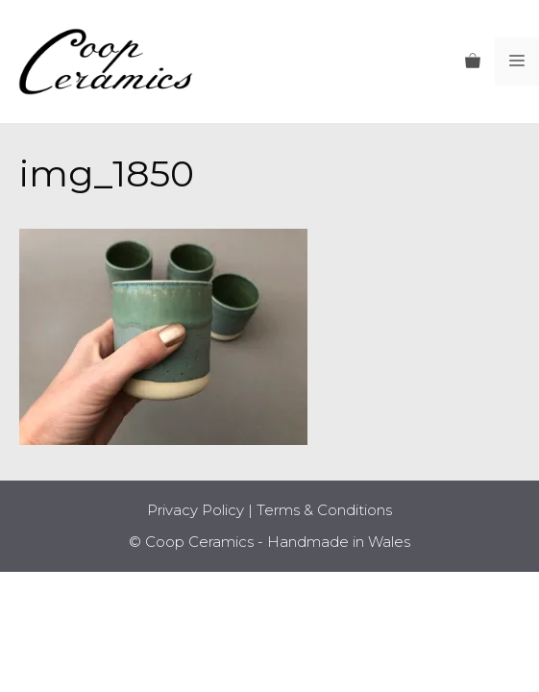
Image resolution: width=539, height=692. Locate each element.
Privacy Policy (195, 510)
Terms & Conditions (324, 510)
